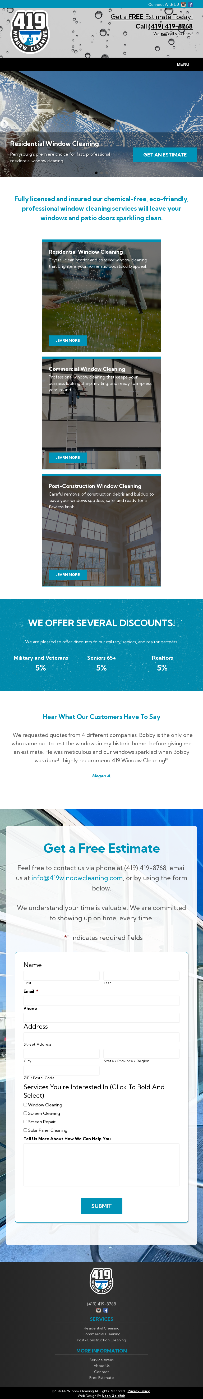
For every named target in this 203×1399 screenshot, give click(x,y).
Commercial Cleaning (101, 1334)
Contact (101, 1371)
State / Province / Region (127, 1061)
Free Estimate (101, 1377)
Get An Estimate (165, 155)
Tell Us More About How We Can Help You (67, 1138)
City (27, 1061)
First (27, 983)
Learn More (68, 340)
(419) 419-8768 (170, 26)
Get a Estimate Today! (152, 17)
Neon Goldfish (113, 1396)
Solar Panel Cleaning (47, 1130)
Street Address (37, 1044)
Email (31, 991)
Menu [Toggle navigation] (179, 65)
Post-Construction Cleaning (101, 1340)
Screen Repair (42, 1121)
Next (4, 124)
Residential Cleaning (101, 1328)
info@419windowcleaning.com (77, 878)
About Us (102, 1365)
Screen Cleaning (44, 1113)
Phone (30, 1008)
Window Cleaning (45, 1104)
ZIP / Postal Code (39, 1078)
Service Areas (102, 1360)
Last (107, 983)
